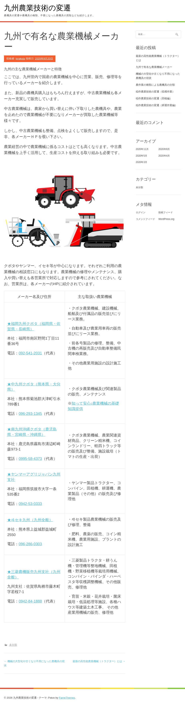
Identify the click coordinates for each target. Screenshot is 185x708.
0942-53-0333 (30, 504)
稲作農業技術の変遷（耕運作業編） (156, 105)
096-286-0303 (30, 544)
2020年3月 (141, 162)
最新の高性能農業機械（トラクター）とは (99, 661)
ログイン (140, 212)
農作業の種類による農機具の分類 (155, 84)
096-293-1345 (30, 413)
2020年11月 (142, 149)
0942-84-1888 (30, 601)
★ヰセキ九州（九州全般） (30, 520)
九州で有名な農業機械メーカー (154, 66)
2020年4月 (164, 155)
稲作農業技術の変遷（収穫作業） (155, 91)
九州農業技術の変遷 (37, 7)
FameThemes (67, 697)
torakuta (20, 58)
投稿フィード (165, 212)
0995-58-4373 (30, 459)
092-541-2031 (30, 353)
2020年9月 (164, 149)
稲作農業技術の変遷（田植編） (154, 98)
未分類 (13, 644)
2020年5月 (141, 155)
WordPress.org (166, 219)
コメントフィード (145, 219)
